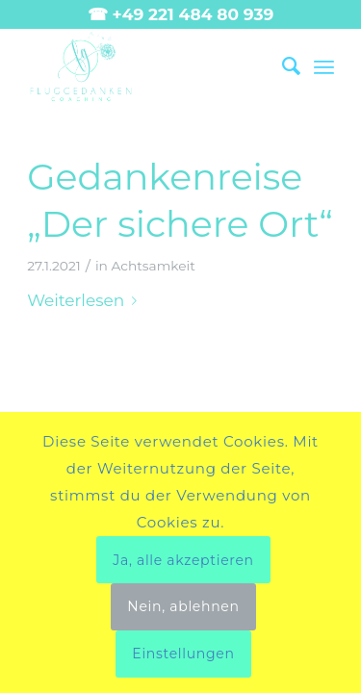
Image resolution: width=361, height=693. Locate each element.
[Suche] (281, 66)
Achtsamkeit (153, 265)
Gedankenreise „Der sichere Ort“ (180, 200)
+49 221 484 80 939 (192, 14)
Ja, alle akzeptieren (183, 560)
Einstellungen (183, 653)
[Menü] (324, 66)
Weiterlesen (85, 300)
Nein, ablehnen (183, 606)
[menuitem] (281, 66)
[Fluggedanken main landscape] (149, 66)
